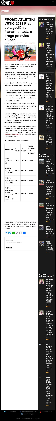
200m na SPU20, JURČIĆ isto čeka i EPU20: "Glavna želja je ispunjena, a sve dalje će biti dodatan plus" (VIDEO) (49, 356)
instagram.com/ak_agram (29, 414)
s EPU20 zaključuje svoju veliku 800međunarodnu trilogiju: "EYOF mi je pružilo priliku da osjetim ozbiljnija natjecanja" (50, 322)
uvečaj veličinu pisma (22, 42)
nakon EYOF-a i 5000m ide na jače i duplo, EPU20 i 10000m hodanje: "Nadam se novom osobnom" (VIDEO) (50, 290)
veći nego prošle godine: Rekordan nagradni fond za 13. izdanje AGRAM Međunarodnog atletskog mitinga (50, 85)
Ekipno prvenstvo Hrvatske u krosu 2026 (50, 229)
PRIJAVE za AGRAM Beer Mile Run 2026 (49, 139)
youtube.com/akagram (47, 411)
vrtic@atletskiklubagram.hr (12, 134)
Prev (52, 17)
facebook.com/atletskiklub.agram (29, 411)
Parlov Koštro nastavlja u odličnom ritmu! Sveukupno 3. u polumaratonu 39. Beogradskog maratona (50, 54)
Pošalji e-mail (32, 43)
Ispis (26, 43)
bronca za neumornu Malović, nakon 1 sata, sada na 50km (49, 28)
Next (53, 17)
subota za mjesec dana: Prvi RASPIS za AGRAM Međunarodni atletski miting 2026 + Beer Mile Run (50, 115)
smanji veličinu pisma (20, 42)
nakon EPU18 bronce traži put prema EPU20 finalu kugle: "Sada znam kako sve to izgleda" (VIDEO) (49, 389)
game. (7, 3)
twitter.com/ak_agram (11, 411)
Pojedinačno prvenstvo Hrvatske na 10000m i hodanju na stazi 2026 (50, 188)
